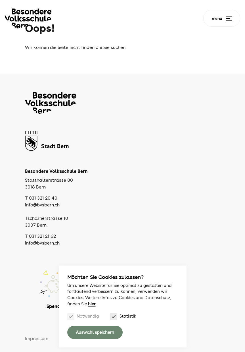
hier (92, 304)
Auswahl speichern (95, 332)
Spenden (56, 306)
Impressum (36, 338)
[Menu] (229, 18)
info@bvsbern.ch (42, 205)
